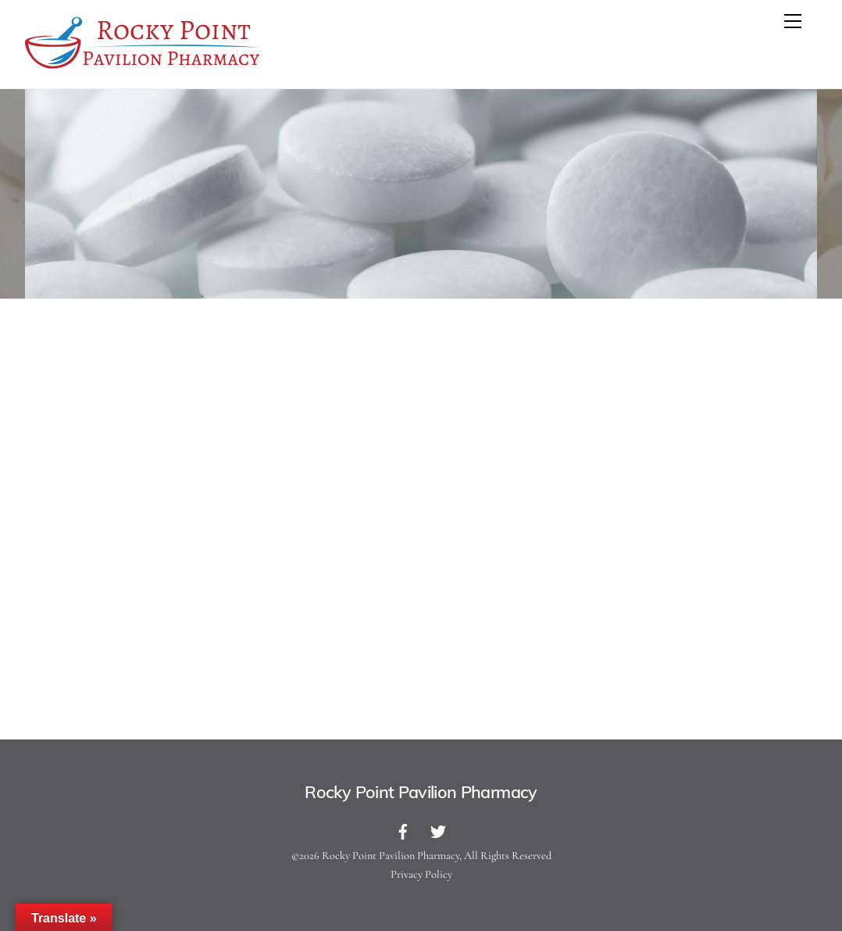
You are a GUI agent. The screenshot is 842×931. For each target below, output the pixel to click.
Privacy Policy (421, 874)
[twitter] (438, 830)
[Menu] (792, 21)
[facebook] (403, 830)
